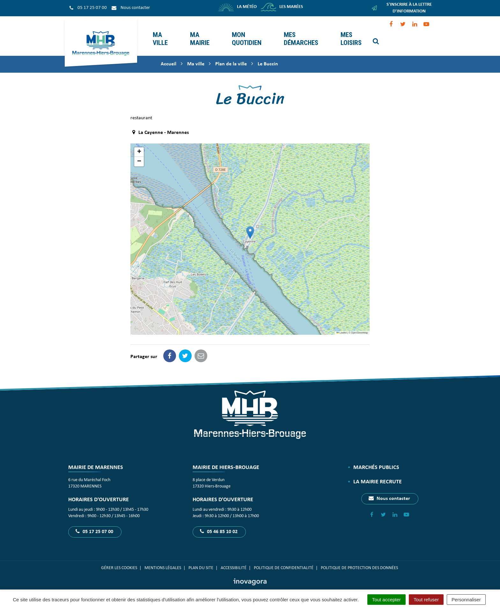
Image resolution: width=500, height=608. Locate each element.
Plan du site (200, 560)
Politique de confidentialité (283, 560)
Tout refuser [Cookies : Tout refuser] (426, 599)
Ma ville (159, 32)
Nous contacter (389, 491)
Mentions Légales (162, 560)
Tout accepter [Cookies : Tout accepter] (386, 599)
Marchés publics (376, 460)
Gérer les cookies (119, 560)
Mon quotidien (246, 32)
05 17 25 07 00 (94, 524)
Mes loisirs (350, 32)
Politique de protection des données (360, 560)
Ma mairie (199, 32)
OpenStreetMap (359, 325)
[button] (250, 224)
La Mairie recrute (377, 474)
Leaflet (341, 325)
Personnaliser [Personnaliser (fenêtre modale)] (466, 599)
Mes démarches (300, 32)
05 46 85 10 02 (219, 524)
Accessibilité (233, 560)
